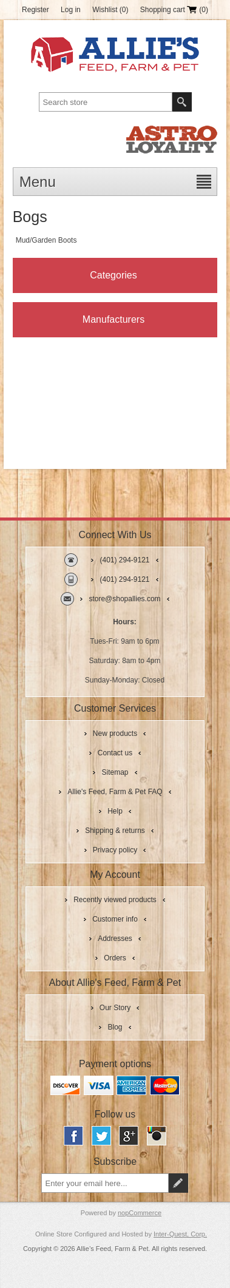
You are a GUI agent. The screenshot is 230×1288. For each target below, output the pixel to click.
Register (35, 9)
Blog (114, 1027)
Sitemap (114, 772)
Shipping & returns (115, 830)
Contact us (115, 753)
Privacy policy (115, 850)
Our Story (115, 1007)
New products (115, 733)
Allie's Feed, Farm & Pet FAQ (114, 791)
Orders (115, 958)
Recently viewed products (115, 899)
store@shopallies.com (124, 599)
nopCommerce (139, 1212)
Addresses (115, 938)
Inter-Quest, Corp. (180, 1234)
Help (115, 811)
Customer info (115, 919)
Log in (71, 9)
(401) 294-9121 (124, 560)
